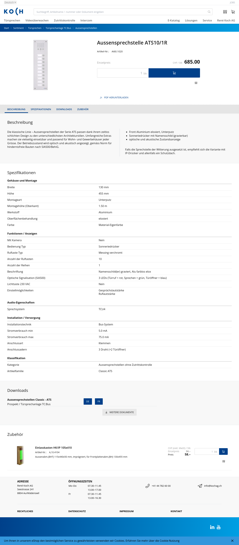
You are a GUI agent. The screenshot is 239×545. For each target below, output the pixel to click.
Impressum (127, 511)
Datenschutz (77, 511)
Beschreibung (16, 109)
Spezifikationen (41, 109)
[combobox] (120, 11)
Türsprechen (34, 28)
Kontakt (176, 511)
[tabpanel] (41, 65)
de (87, 401)
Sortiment (18, 28)
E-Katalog (174, 20)
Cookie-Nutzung (169, 541)
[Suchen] (209, 11)
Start (6, 28)
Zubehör (82, 109)
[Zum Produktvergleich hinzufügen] (196, 83)
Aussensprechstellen (86, 28)
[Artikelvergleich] (225, 12)
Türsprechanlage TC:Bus (58, 28)
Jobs (232, 2)
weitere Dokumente (119, 412)
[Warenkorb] (233, 12)
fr (99, 401)
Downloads (64, 109)
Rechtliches (25, 511)
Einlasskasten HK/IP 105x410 (53, 447)
